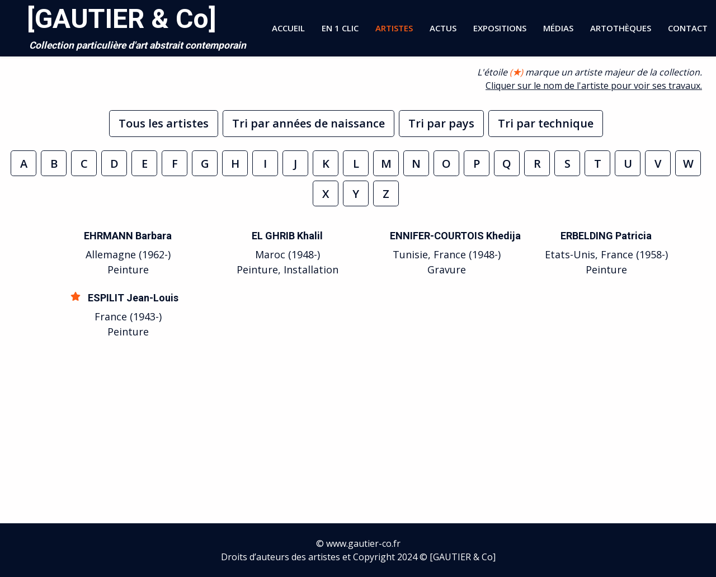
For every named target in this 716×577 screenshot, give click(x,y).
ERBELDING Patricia (606, 236)
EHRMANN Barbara (128, 236)
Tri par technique (545, 123)
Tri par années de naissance (308, 123)
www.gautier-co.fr (363, 543)
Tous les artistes (164, 123)
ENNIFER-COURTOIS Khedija (455, 236)
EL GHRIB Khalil (287, 236)
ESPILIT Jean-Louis (133, 298)
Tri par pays (441, 123)
